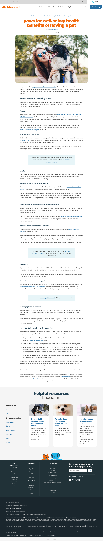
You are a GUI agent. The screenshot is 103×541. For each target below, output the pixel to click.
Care (7, 438)
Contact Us (69, 2)
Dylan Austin (54, 29)
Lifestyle (9, 434)
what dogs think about (47, 298)
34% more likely (25, 140)
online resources (66, 376)
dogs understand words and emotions (32, 287)
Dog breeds (10, 430)
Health (8, 442)
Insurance (10, 422)
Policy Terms (16, 2)
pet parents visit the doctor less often (44, 87)
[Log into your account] (95, 2)
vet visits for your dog (36, 340)
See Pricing (96, 7)
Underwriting (5, 2)
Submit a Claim (81, 2)
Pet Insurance (43, 7)
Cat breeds (10, 426)
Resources (80, 7)
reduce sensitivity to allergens (30, 130)
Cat (7, 413)
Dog (7, 409)
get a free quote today (35, 378)
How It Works (57, 7)
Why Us (69, 7)
